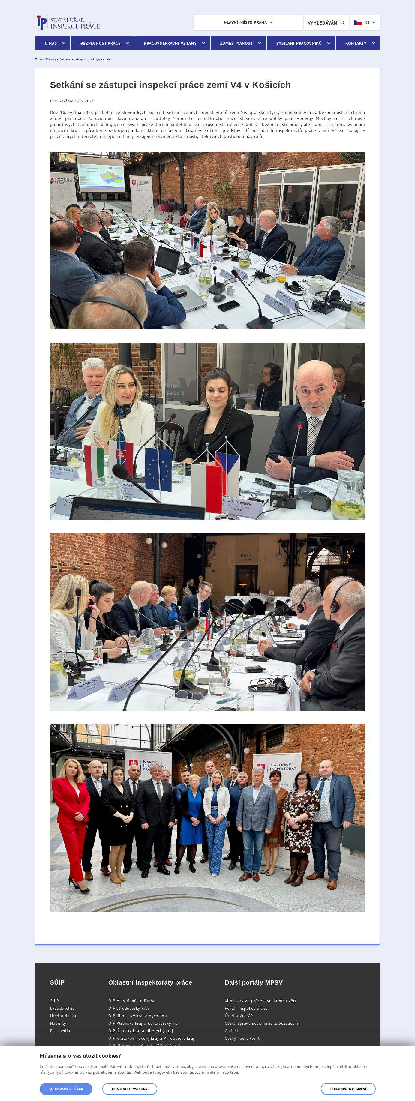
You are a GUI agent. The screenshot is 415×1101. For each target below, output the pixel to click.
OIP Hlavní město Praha (131, 1001)
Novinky (58, 1023)
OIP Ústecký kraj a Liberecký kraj (140, 1031)
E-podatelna (62, 1008)
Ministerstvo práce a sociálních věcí (260, 1001)
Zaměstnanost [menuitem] (236, 43)
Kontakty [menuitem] (356, 43)
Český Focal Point (242, 1038)
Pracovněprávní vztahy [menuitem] (170, 43)
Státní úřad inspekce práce (67, 22)
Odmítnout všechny (130, 1089)
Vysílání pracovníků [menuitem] (299, 43)
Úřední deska (63, 1015)
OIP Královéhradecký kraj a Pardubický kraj (151, 1038)
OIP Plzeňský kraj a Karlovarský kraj (144, 1023)
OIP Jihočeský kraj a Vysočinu (137, 1015)
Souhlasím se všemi (66, 1089)
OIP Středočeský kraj (128, 1008)
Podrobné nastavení (348, 1089)
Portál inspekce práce (246, 1008)
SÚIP (54, 1001)
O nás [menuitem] (51, 43)
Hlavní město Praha (245, 22)
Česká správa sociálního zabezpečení (261, 1023)
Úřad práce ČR (239, 1015)
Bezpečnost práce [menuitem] (100, 43)
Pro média (60, 1031)
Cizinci (231, 1031)
